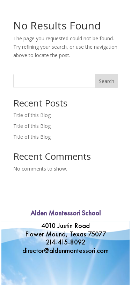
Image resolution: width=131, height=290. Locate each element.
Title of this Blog (32, 115)
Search (106, 81)
